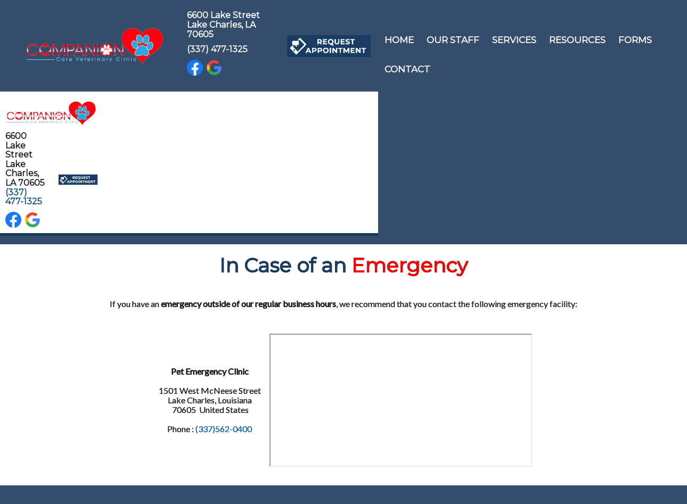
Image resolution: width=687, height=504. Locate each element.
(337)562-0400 (223, 429)
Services (514, 40)
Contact (407, 69)
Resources (577, 40)
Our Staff (453, 40)
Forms (635, 40)
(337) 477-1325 (217, 49)
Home (399, 40)
